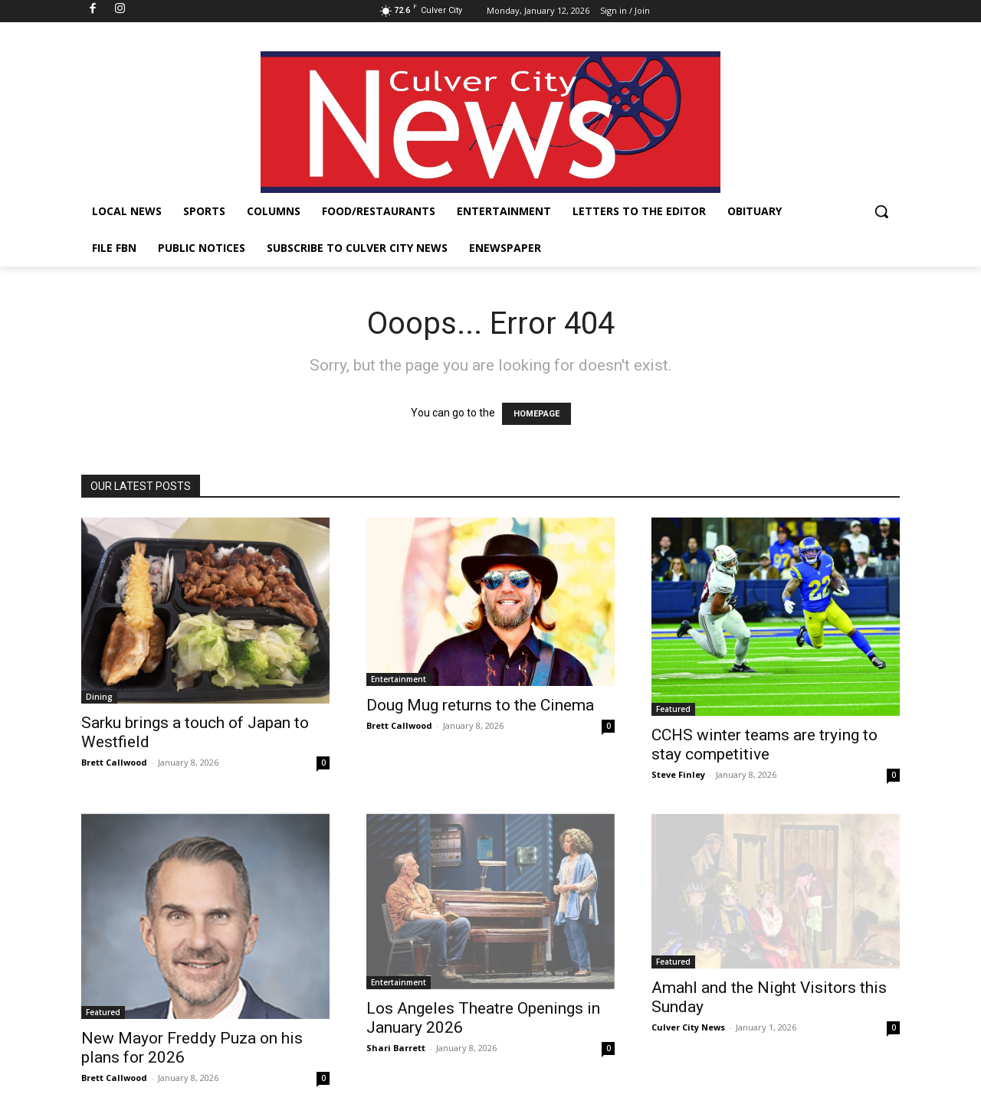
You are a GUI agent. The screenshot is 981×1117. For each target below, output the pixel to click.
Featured (673, 709)
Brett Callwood (114, 762)
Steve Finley (678, 774)
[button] (881, 211)
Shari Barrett (395, 1047)
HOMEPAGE (536, 414)
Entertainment (398, 679)
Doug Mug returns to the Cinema (480, 705)
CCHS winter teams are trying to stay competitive (764, 744)
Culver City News (688, 1027)
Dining (99, 696)
